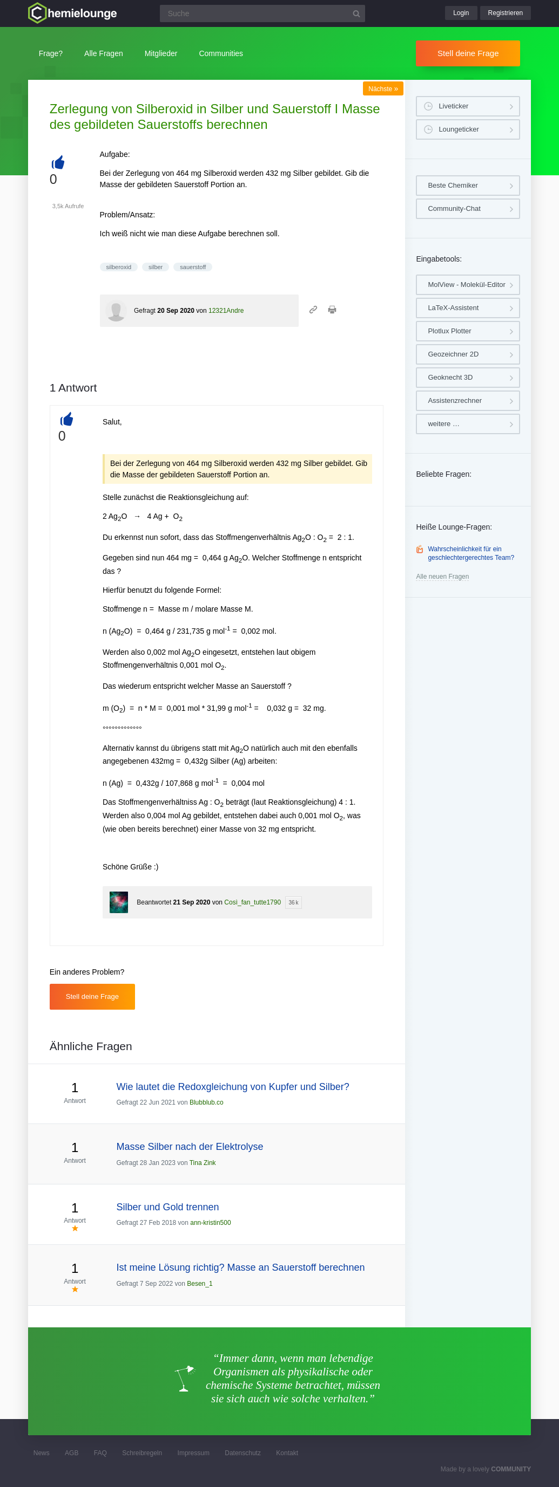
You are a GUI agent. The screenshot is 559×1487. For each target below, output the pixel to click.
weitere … (444, 424)
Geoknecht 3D (450, 377)
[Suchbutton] (356, 13)
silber (156, 267)
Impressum (194, 1453)
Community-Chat (454, 208)
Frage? (51, 53)
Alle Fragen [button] (103, 53)
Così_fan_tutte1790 (252, 902)
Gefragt (145, 310)
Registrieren (505, 13)
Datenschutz (243, 1453)
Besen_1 (199, 1283)
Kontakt (287, 1453)
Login (461, 13)
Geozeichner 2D (453, 354)
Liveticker (453, 106)
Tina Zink (203, 1163)
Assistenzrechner (455, 400)
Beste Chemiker (452, 185)
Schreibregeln (142, 1453)
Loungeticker (459, 129)
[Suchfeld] (262, 13)
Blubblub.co (207, 1102)
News (41, 1453)
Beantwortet (154, 902)
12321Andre (226, 310)
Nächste (383, 89)
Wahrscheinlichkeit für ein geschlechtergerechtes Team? (471, 553)
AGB (71, 1453)
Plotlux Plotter (449, 331)
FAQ (100, 1453)
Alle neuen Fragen (442, 576)
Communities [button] (221, 53)
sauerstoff (193, 267)
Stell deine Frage (468, 53)
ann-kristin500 (210, 1222)
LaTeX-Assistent (453, 308)
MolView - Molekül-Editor (467, 284)
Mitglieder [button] (161, 53)
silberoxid (118, 267)
